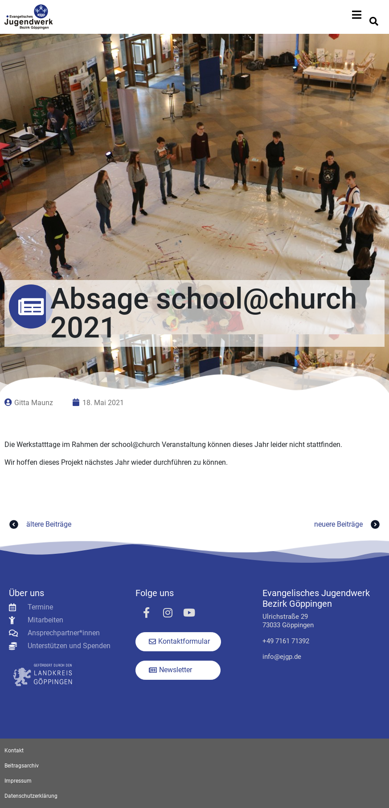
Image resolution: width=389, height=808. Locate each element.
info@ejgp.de (281, 657)
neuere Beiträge (348, 524)
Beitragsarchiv (21, 766)
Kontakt (14, 750)
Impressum (18, 781)
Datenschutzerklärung (30, 796)
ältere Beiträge (39, 524)
